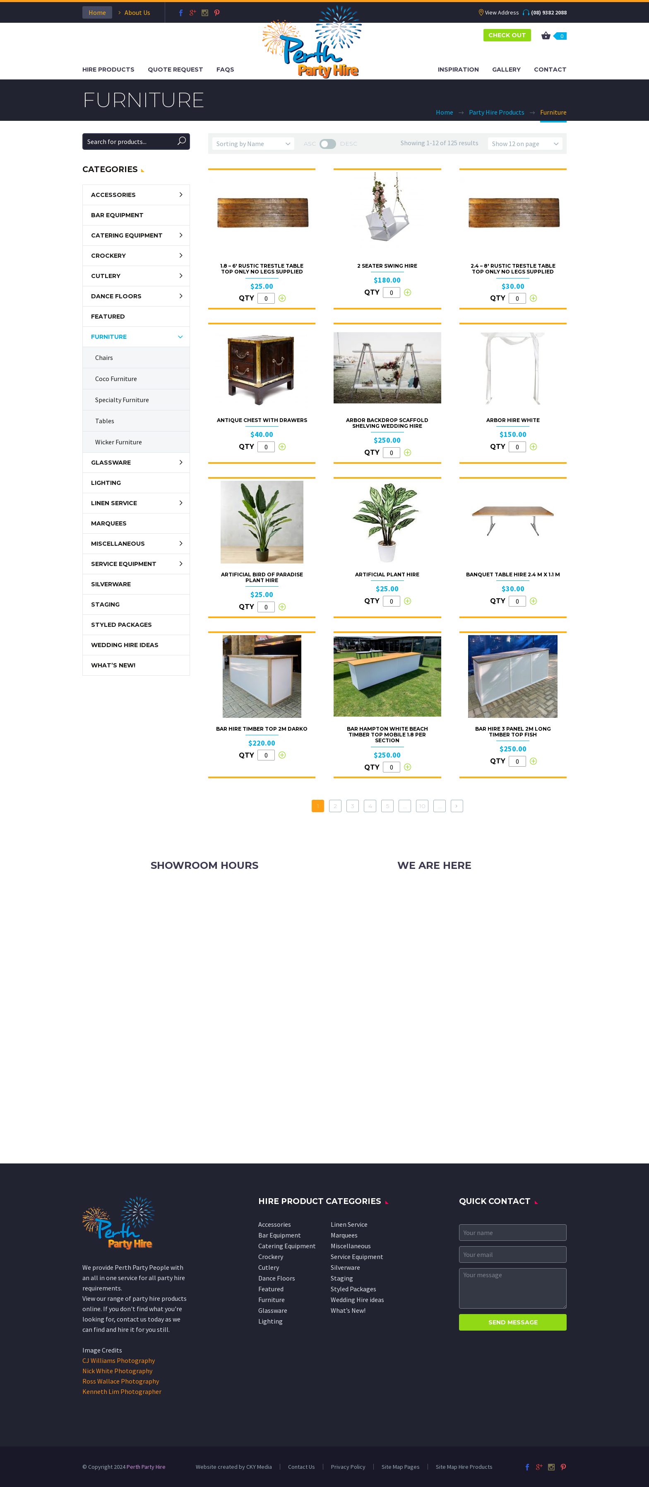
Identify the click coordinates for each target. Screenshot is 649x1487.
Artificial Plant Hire (387, 574)
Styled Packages (121, 624)
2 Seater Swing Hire (387, 266)
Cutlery (105, 276)
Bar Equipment (117, 215)
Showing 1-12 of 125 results (439, 143)
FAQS (225, 69)
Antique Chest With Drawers (262, 420)
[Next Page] (457, 806)
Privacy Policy (348, 1466)
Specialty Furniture (122, 400)
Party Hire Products (496, 112)
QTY (246, 298)
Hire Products (108, 69)
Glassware (111, 462)
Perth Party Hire (146, 1466)
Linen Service (114, 503)
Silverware (111, 584)
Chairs (104, 357)
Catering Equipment (127, 235)
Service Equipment (123, 564)
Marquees (109, 523)
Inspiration (458, 69)
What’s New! (113, 665)
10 (422, 806)
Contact (550, 69)
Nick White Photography (117, 1371)
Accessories (113, 195)
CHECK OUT (507, 35)
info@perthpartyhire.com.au (457, 910)
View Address (502, 12)
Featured (108, 316)
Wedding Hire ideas (125, 645)
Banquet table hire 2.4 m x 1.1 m (513, 574)
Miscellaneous (118, 543)
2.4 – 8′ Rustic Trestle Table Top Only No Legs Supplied (513, 269)
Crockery (108, 255)
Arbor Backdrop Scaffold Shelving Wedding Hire (387, 423)
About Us (137, 12)
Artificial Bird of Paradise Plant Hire (262, 577)
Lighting (106, 483)
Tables (104, 421)
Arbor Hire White (513, 420)
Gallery (506, 69)
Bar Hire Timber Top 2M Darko (262, 729)
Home (97, 12)
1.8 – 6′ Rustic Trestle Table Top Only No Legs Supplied (261, 269)
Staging (105, 604)
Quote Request (175, 69)
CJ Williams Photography (118, 1360)
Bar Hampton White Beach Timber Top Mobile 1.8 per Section (387, 735)
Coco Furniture (116, 378)
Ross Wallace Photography (120, 1381)
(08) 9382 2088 (549, 12)
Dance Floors (116, 296)
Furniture (109, 337)
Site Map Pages (401, 1466)
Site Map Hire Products (464, 1466)
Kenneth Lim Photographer (121, 1391)
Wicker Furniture (118, 442)
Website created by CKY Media (234, 1466)
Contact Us (301, 1466)
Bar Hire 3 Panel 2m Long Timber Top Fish (513, 732)
